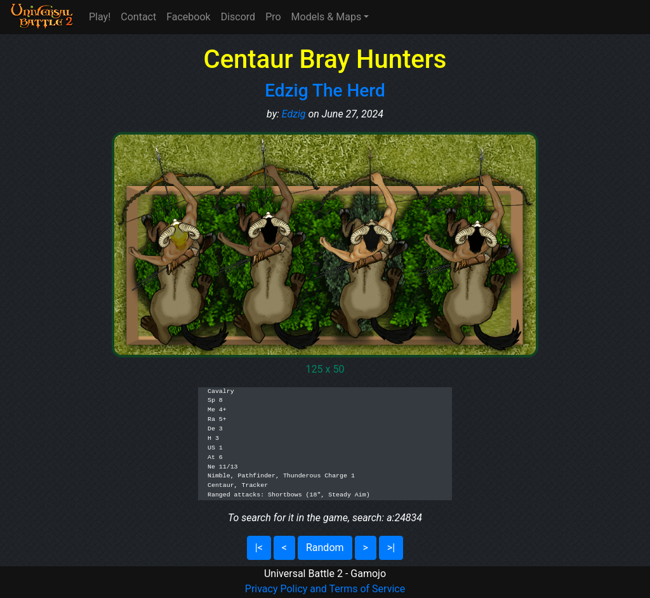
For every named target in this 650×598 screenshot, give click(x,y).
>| (391, 548)
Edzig (294, 114)
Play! (99, 17)
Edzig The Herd (325, 90)
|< (259, 548)
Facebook (188, 17)
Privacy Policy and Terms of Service (325, 589)
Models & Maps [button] (326, 17)
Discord (238, 17)
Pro (273, 17)
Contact (138, 17)
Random (325, 548)
